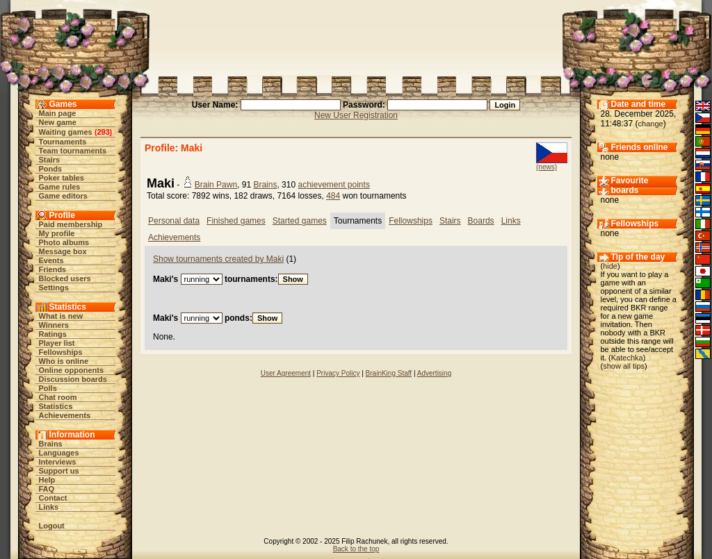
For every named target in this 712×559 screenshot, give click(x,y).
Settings (54, 287)
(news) (546, 167)
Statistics (56, 406)
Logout (52, 526)
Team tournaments (73, 151)
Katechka (627, 357)
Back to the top (356, 549)
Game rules (60, 187)
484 (333, 196)
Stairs (49, 160)
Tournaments (63, 141)
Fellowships (61, 352)
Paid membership (71, 224)
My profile (57, 233)
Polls (48, 388)
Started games (300, 221)
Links (49, 507)
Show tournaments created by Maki (218, 259)
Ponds (51, 169)
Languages (59, 453)
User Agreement (286, 373)
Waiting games (65, 132)
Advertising (434, 373)
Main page (57, 113)
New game (57, 122)
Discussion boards (73, 379)
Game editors (63, 196)
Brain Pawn (216, 185)
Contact (53, 498)
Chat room (58, 397)
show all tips (624, 366)
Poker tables (61, 178)
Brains (51, 444)
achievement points (333, 185)
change (650, 123)
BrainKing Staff (389, 373)
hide (610, 266)
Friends (53, 269)
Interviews (57, 462)
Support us (59, 471)
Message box (63, 251)
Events (51, 260)
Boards (481, 221)
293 (103, 132)
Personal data (174, 221)
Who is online (64, 361)
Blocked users (65, 278)
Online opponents (71, 370)
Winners (54, 325)
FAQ (47, 489)
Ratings (53, 334)
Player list (57, 343)
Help (47, 480)
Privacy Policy (337, 373)
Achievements (65, 415)
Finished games (236, 221)
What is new (61, 316)
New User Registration (356, 115)
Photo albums (64, 242)
